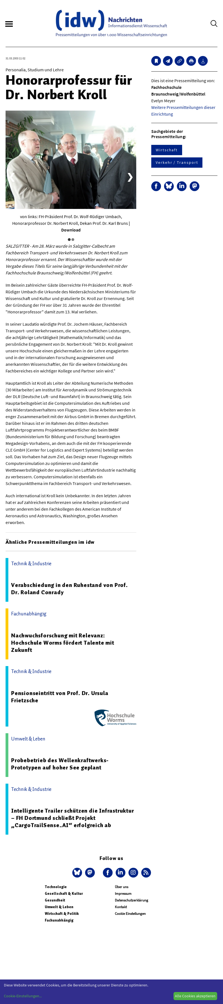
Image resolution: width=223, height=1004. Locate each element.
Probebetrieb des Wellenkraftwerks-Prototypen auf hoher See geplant (60, 764)
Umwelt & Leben (59, 907)
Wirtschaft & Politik (62, 913)
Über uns (121, 886)
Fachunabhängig (59, 920)
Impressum (123, 893)
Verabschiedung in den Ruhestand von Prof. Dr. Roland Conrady (69, 588)
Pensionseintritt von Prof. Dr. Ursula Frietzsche (59, 697)
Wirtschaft (167, 149)
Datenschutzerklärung (131, 900)
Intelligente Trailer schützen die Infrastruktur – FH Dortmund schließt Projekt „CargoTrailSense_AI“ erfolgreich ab (72, 817)
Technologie (56, 887)
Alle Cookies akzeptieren (195, 995)
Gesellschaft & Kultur (64, 893)
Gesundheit (55, 900)
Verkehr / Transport (177, 162)
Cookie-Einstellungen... (23, 995)
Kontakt (121, 907)
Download (71, 230)
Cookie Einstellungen (130, 913)
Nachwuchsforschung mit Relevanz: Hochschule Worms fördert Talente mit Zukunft (62, 642)
